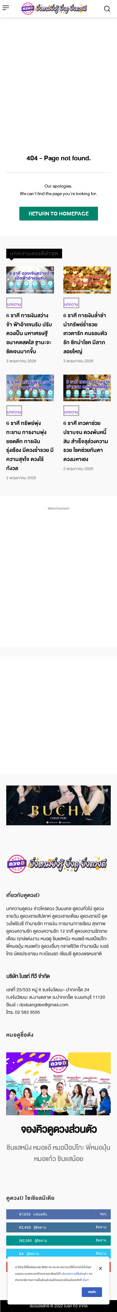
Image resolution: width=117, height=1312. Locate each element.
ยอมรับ (92, 1291)
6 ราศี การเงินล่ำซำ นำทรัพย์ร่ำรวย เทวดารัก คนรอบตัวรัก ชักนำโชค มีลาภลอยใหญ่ (85, 333)
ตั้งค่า (86, 1280)
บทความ (14, 304)
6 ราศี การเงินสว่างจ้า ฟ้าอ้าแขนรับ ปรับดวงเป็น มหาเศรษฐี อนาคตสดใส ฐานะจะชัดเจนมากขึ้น (29, 333)
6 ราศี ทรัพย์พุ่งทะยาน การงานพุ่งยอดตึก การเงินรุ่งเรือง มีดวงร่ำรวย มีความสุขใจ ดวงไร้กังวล (30, 446)
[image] (58, 1083)
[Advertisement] (58, 79)
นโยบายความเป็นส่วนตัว (74, 1273)
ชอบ (103, 1213)
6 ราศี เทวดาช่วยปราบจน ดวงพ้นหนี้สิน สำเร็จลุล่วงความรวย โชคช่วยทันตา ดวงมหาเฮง (85, 441)
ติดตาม (101, 1227)
